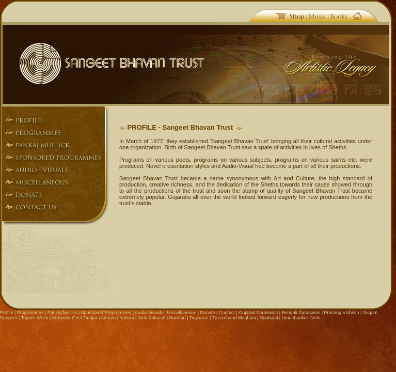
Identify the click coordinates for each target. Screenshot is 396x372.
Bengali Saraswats (301, 312)
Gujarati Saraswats (258, 312)
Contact (227, 312)
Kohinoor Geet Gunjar (75, 317)
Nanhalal (269, 317)
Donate (207, 312)
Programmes (30, 312)
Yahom (127, 317)
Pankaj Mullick (62, 312)
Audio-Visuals (149, 312)
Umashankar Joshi (301, 317)
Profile (6, 312)
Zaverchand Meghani (234, 317)
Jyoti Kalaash (152, 317)
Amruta (108, 317)
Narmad (177, 317)
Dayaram (199, 317)
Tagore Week (35, 317)
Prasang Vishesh (341, 312)
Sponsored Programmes (106, 312)
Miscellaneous (181, 312)
